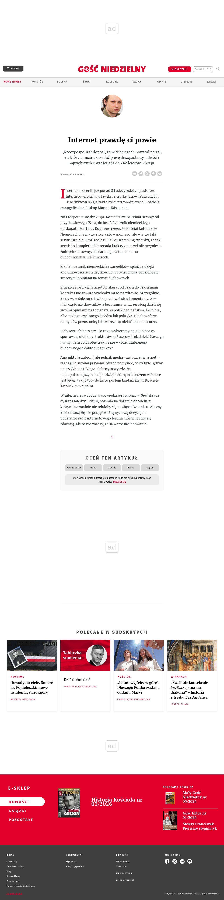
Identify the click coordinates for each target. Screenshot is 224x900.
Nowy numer (12, 81)
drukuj (154, 172)
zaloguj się (203, 69)
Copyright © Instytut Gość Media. (179, 894)
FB (141, 172)
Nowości (17, 802)
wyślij (160, 172)
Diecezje (186, 81)
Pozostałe (17, 819)
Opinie (161, 81)
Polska (62, 81)
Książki (17, 811)
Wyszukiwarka (218, 69)
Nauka (136, 81)
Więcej (211, 81)
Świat (87, 81)
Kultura (112, 81)
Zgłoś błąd (14, 894)
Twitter (148, 172)
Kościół (37, 81)
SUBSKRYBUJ (179, 69)
